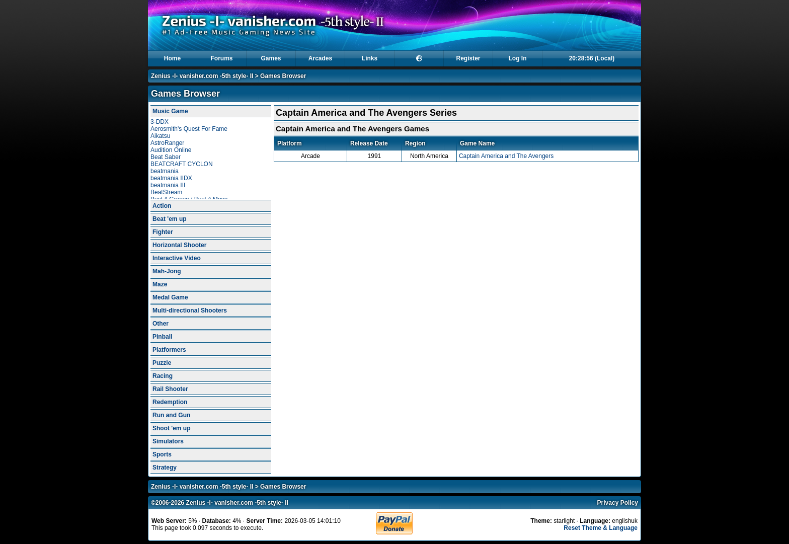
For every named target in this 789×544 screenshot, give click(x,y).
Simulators (168, 441)
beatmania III (167, 185)
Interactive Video (176, 258)
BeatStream (166, 192)
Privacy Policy (617, 502)
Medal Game (170, 297)
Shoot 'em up (171, 428)
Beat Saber (165, 157)
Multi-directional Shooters (189, 310)
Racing (162, 375)
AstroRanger (167, 142)
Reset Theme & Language (601, 527)
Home (172, 58)
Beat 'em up (169, 218)
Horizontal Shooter (179, 245)
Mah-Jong (166, 271)
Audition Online (170, 149)
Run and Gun (171, 415)
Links (369, 58)
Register (468, 58)
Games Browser (283, 76)
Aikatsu (160, 135)
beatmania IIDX (171, 178)
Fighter (162, 232)
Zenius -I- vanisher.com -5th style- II (202, 76)
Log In (518, 58)
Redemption (169, 402)
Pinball (162, 336)
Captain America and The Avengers (506, 156)
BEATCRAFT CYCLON (181, 164)
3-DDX (159, 121)
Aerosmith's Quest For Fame (188, 128)
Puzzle (161, 362)
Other (160, 323)
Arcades (320, 58)
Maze (159, 284)
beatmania (164, 171)
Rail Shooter (170, 389)
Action (161, 205)
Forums (221, 58)
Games (271, 58)
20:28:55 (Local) (592, 58)
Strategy (164, 467)
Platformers (169, 349)
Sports (162, 454)
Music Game (170, 111)
